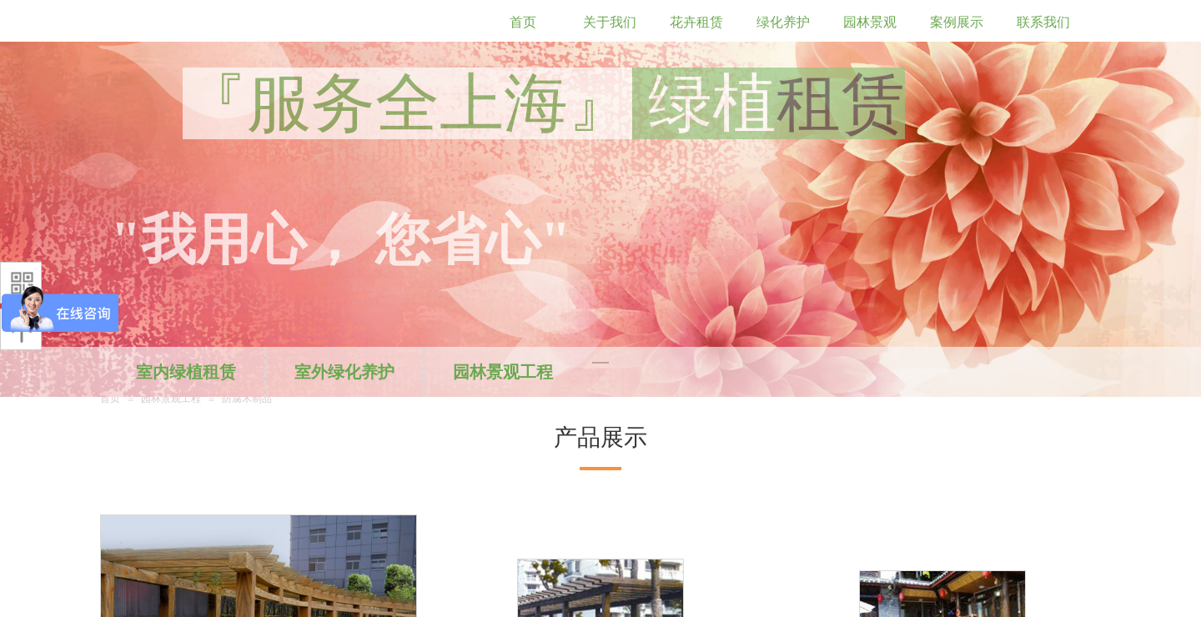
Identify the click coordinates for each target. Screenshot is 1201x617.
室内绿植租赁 (186, 372)
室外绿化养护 (344, 372)
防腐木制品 (247, 398)
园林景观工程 (503, 372)
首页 (110, 398)
